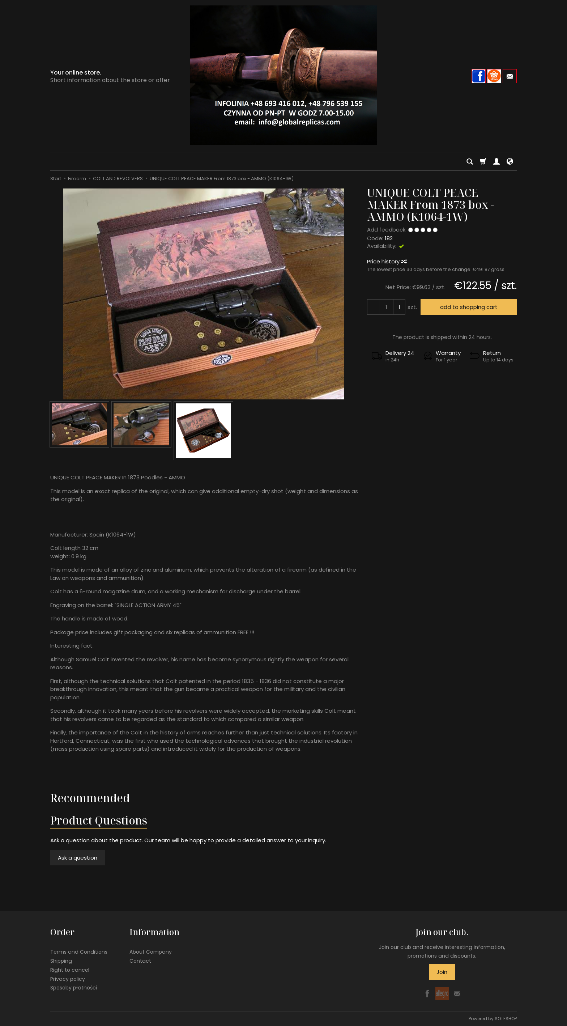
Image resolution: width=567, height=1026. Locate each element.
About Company (150, 951)
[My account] (496, 161)
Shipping (61, 960)
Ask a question (77, 857)
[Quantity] (386, 307)
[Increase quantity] (373, 307)
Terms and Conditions (78, 951)
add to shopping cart (469, 307)
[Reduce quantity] (399, 307)
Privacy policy (67, 978)
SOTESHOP (506, 1019)
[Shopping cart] (483, 161)
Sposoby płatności (73, 987)
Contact (140, 960)
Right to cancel (69, 970)
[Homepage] (283, 75)
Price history (386, 261)
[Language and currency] (510, 161)
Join (441, 972)
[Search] (470, 161)
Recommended (90, 797)
